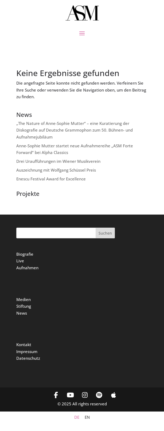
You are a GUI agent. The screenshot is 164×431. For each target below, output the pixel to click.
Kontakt (23, 344)
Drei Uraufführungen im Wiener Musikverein (58, 161)
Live (20, 260)
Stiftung (23, 306)
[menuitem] (77, 417)
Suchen (105, 233)
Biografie (24, 254)
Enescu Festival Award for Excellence (51, 178)
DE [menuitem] (76, 417)
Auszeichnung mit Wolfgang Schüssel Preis (56, 170)
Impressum (26, 351)
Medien (23, 299)
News (21, 313)
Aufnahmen (27, 267)
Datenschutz (28, 358)
